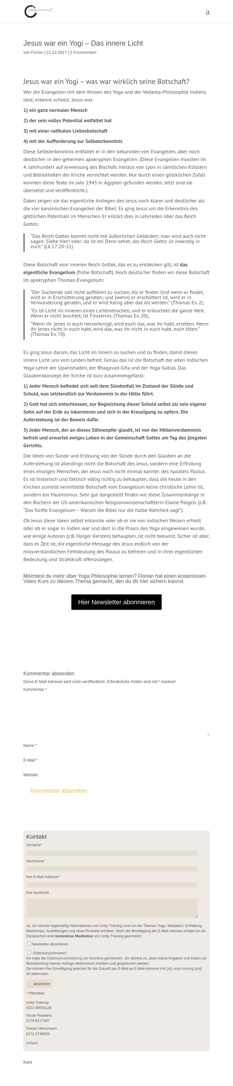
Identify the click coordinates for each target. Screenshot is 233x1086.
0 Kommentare (83, 52)
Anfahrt (32, 1043)
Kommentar (35, 689)
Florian (37, 52)
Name (30, 745)
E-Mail (30, 760)
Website (30, 775)
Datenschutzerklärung (64, 958)
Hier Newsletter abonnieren (116, 602)
